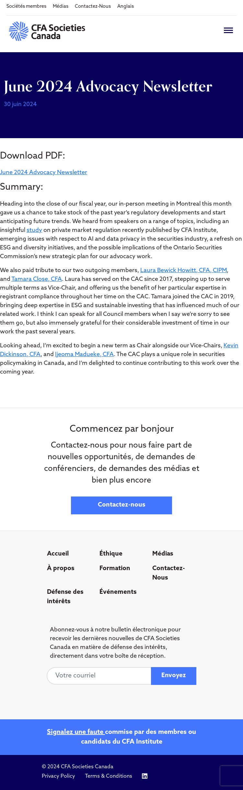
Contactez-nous (121, 505)
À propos (60, 569)
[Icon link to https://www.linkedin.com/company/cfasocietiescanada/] (144, 776)
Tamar (20, 279)
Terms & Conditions (108, 776)
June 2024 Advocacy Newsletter (43, 173)
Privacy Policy (58, 776)
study (34, 230)
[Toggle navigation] (228, 30)
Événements (117, 592)
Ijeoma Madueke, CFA (84, 355)
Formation (114, 569)
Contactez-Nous (93, 6)
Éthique (110, 554)
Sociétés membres (26, 6)
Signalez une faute (76, 732)
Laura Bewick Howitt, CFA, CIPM (183, 271)
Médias (60, 6)
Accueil (58, 554)
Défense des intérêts (65, 597)
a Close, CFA (45, 279)
